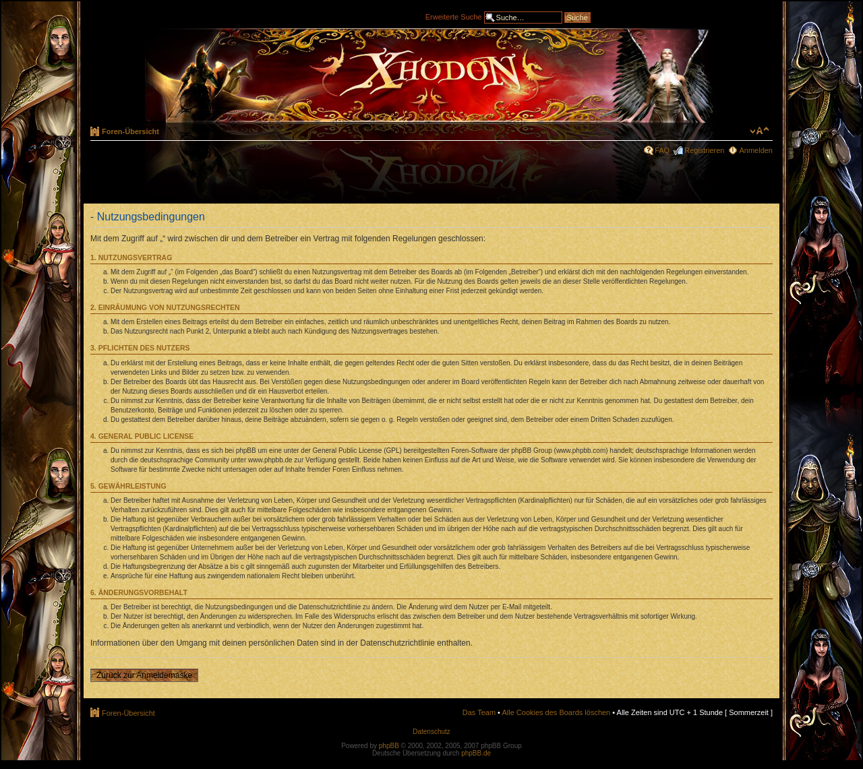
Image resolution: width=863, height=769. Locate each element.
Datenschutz (431, 731)
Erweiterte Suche (453, 16)
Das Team (479, 712)
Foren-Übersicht (130, 131)
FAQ (662, 150)
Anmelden (756, 150)
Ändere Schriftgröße (759, 131)
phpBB (389, 745)
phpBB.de (476, 753)
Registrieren (704, 150)
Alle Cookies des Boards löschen (556, 712)
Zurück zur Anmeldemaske (144, 675)
